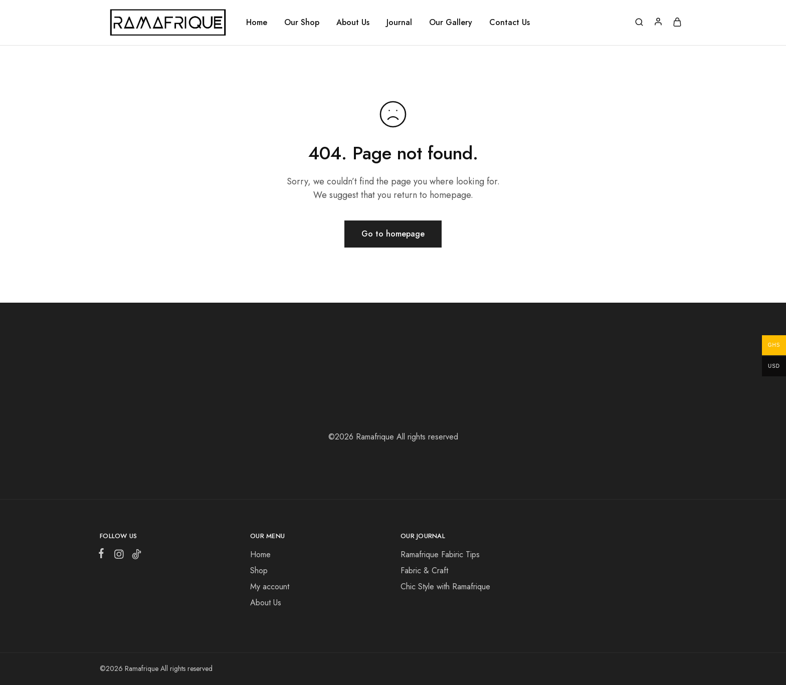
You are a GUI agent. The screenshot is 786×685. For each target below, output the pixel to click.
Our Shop (301, 22)
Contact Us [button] (509, 22)
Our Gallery (450, 22)
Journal (399, 22)
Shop (259, 570)
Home (256, 22)
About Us (265, 602)
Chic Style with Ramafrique (445, 586)
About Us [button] (352, 22)
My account (269, 586)
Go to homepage (393, 234)
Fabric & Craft (424, 570)
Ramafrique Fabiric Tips (440, 554)
